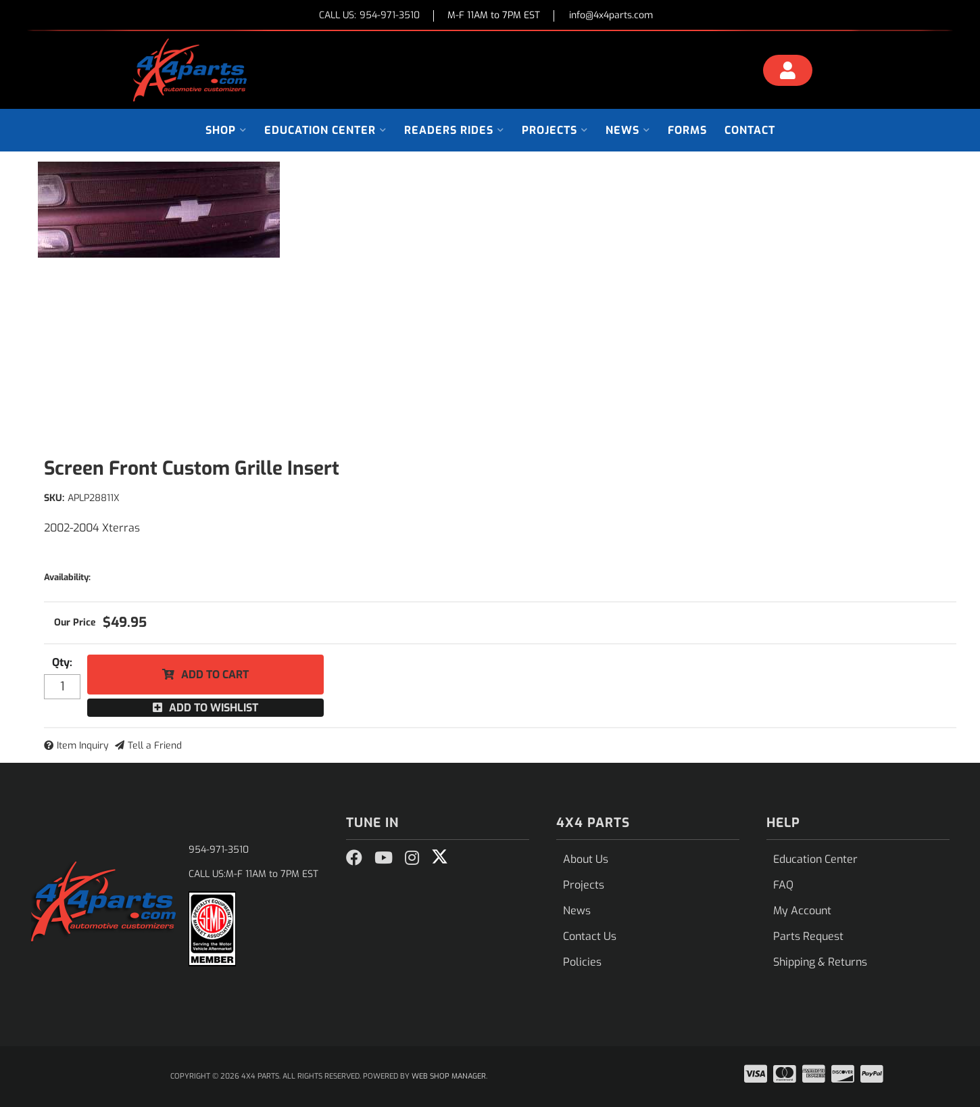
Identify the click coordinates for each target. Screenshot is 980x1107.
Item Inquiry (83, 745)
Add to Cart (215, 674)
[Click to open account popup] (788, 72)
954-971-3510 (219, 849)
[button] (226, 130)
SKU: (54, 498)
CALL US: (369, 16)
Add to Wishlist (213, 708)
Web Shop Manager (449, 1076)
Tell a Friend (155, 745)
